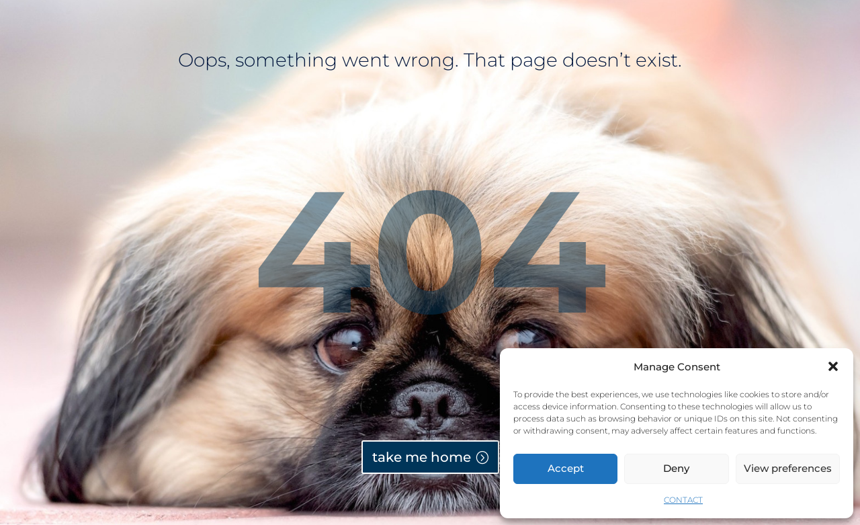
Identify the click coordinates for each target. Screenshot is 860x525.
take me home (421, 457)
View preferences (788, 468)
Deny (676, 468)
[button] (833, 366)
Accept (566, 468)
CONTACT (683, 500)
